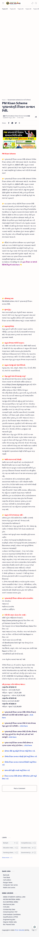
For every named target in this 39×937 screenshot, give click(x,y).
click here (24, 726)
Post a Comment (19, 788)
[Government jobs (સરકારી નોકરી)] (28, 852)
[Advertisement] (19, 32)
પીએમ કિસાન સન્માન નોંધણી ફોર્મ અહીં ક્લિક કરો (20, 756)
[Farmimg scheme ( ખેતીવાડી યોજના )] (10, 852)
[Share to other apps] (19, 123)
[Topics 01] (5, 9)
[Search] (35, 3)
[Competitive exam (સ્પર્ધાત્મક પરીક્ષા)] (28, 843)
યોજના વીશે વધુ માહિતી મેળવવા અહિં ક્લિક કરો (19, 751)
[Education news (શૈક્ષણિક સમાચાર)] (28, 848)
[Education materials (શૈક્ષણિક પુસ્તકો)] (10, 848)
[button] (32, 3)
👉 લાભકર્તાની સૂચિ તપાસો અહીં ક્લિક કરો (16, 770)
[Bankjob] (10, 843)
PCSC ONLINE (19, 930)
